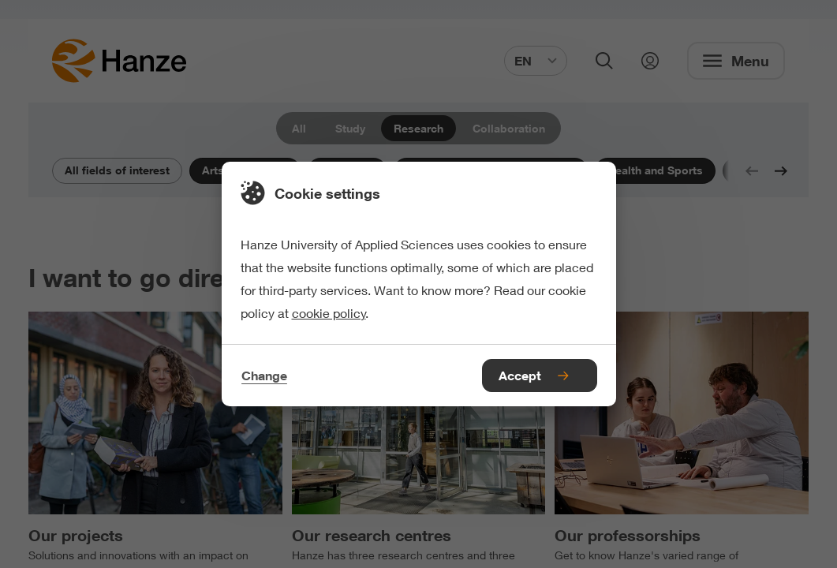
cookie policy (329, 312)
